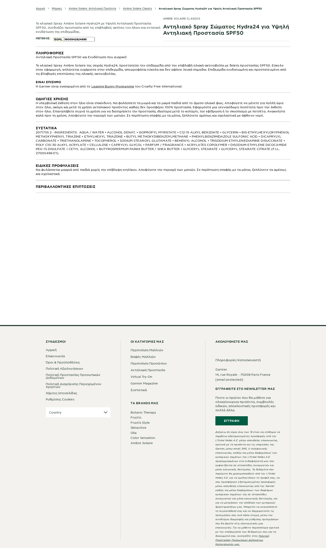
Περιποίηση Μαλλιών (147, 350)
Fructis (136, 417)
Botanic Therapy (143, 412)
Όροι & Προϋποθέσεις (63, 362)
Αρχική (51, 350)
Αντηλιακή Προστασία (148, 370)
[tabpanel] (163, 70)
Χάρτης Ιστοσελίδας (61, 393)
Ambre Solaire (142, 443)
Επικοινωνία (55, 356)
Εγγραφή (231, 420)
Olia (134, 433)
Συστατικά (139, 390)
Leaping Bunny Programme (112, 86)
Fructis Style (140, 422)
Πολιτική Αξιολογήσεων (64, 368)
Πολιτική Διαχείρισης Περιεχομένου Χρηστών (73, 385)
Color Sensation (143, 438)
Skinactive (138, 427)
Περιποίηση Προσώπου (149, 363)
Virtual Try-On (141, 376)
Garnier (221, 369)
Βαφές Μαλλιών (143, 356)
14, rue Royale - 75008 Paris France (243, 374)
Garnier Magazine (144, 383)
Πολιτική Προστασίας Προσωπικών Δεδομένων (73, 376)
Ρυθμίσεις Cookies (60, 399)
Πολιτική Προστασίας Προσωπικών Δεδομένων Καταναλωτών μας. (242, 540)
